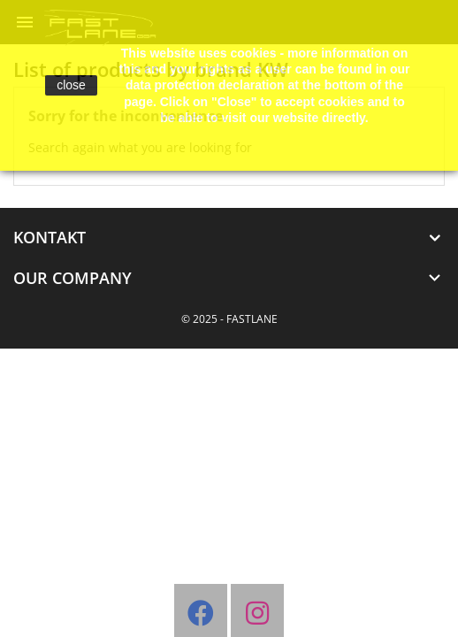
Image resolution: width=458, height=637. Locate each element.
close (71, 85)
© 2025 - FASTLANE (229, 318)
